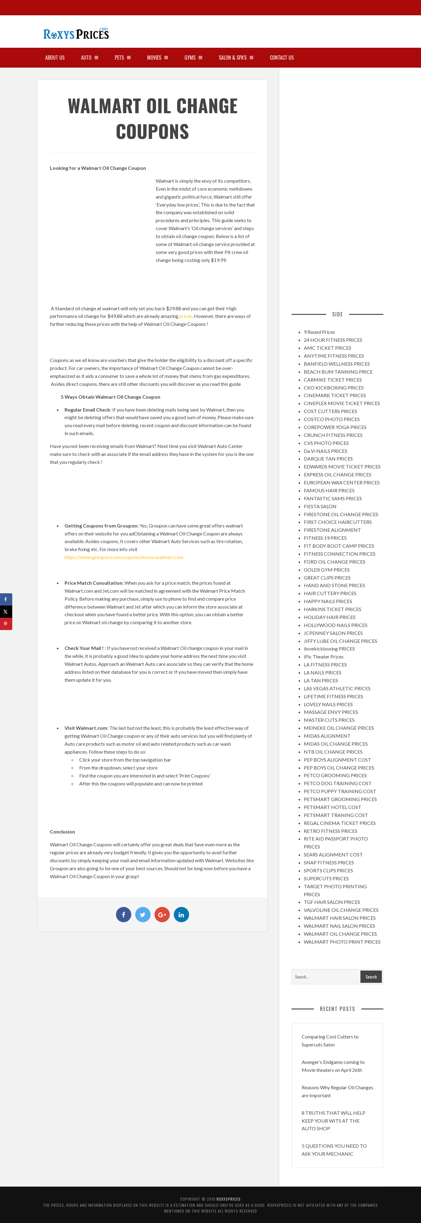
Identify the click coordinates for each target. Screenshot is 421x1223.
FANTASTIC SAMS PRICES (333, 498)
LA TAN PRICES (321, 680)
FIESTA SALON (320, 506)
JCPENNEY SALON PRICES (333, 633)
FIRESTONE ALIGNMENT (332, 530)
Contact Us (282, 57)
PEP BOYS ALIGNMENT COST (337, 760)
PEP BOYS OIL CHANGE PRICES (339, 767)
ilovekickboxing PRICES (329, 648)
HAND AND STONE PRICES (334, 585)
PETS (123, 57)
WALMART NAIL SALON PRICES (339, 926)
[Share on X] (6, 612)
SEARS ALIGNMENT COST (333, 854)
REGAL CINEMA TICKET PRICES (340, 823)
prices (185, 316)
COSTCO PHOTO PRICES (332, 419)
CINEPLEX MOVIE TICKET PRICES (342, 403)
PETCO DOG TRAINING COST (338, 783)
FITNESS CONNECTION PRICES (339, 554)
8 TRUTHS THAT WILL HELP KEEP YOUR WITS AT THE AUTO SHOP (333, 1121)
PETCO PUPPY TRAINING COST (340, 791)
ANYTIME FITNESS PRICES (334, 356)
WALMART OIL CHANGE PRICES (340, 934)
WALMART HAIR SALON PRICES (340, 918)
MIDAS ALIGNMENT (327, 736)
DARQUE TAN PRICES (328, 458)
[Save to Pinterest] (6, 624)
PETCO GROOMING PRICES (335, 775)
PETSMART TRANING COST (336, 815)
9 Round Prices (319, 332)
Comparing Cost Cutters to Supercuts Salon (330, 1040)
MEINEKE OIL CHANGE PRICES (339, 728)
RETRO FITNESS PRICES (330, 831)
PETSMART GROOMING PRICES (340, 799)
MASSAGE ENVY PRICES (331, 712)
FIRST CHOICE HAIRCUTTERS (338, 522)
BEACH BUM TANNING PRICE (338, 372)
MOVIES (157, 57)
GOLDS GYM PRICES (327, 569)
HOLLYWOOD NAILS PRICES (335, 625)
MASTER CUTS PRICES (329, 720)
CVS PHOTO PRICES (326, 443)
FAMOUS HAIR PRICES (329, 490)
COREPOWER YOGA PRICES (335, 427)
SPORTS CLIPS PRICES (328, 870)
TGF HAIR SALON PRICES (332, 902)
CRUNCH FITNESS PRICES (333, 435)
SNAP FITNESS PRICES (329, 862)
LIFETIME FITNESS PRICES (333, 696)
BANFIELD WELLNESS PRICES (337, 364)
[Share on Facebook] (6, 599)
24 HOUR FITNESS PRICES (333, 340)
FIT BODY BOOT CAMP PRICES (339, 546)
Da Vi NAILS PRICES (325, 451)
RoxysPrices (229, 1199)
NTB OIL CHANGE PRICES (333, 752)
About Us (55, 57)
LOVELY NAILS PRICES (328, 704)
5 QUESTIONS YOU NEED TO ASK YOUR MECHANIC (334, 1150)
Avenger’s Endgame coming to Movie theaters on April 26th (333, 1066)
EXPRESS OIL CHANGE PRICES (337, 474)
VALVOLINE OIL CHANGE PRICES (341, 910)
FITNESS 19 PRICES (325, 538)
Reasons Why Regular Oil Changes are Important (337, 1091)
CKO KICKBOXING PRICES (334, 387)
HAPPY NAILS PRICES (328, 601)
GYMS (193, 57)
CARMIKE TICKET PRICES (333, 379)
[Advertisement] (334, 29)
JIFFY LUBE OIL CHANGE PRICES (340, 641)
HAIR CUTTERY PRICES (330, 593)
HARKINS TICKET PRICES (332, 609)
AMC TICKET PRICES (327, 348)
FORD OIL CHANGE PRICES (334, 562)
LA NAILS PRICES (322, 672)
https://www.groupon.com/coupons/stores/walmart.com (124, 557)
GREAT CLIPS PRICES (327, 577)
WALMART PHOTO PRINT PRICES (342, 942)
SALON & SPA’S (236, 57)
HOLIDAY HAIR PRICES (330, 617)
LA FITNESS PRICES (325, 664)
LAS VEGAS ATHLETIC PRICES (337, 688)
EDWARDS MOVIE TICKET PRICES (342, 466)
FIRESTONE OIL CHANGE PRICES (341, 514)
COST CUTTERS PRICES (330, 411)
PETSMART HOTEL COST (332, 807)
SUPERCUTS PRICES (326, 878)
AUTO (89, 57)
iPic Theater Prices (324, 656)
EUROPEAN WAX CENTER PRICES (342, 482)
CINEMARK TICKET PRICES (335, 395)
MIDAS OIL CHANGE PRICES (336, 744)
